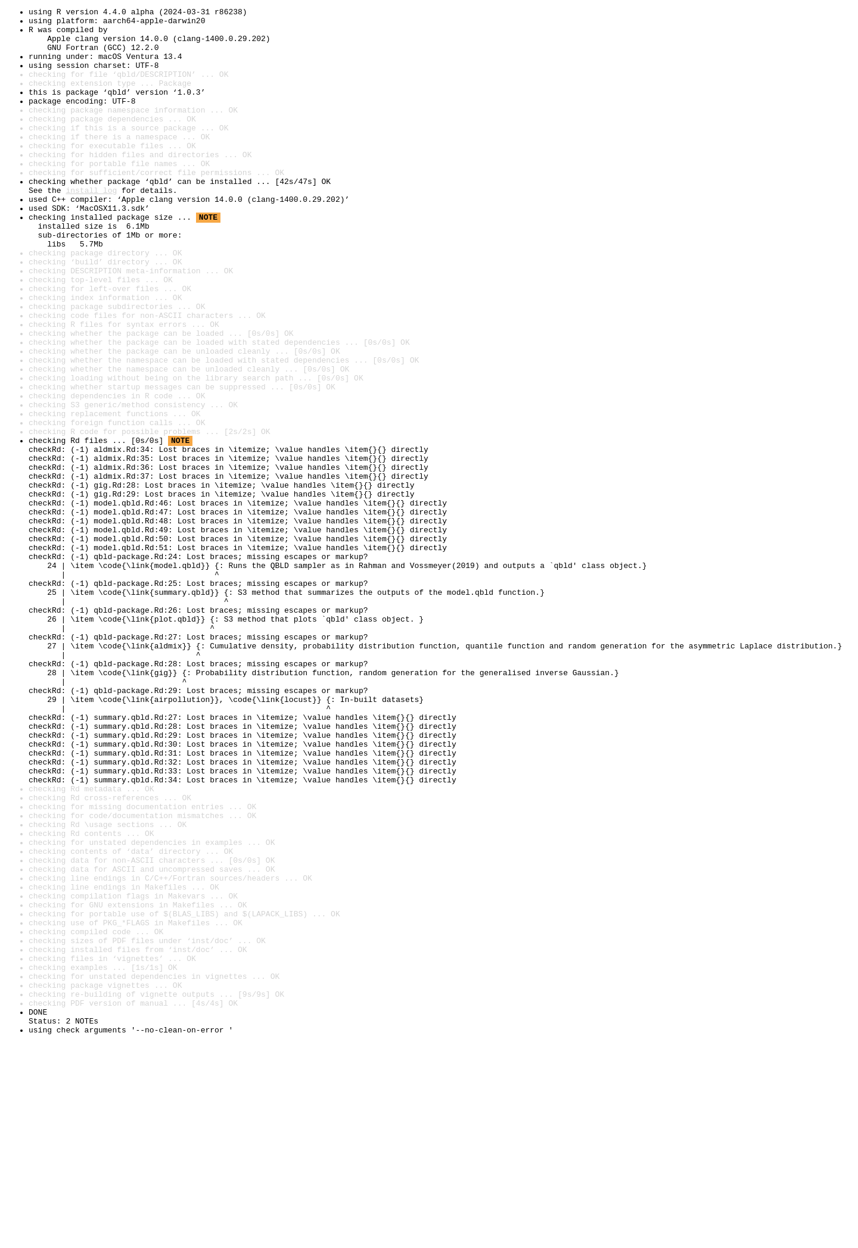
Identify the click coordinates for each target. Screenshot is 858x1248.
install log (91, 227)
